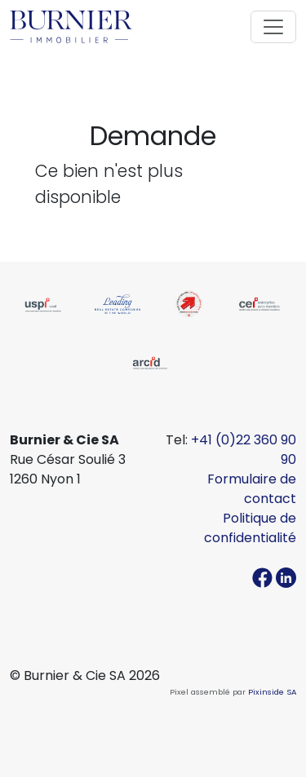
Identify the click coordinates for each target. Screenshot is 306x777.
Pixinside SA (272, 691)
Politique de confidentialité (250, 528)
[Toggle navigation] (273, 27)
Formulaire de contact (251, 489)
